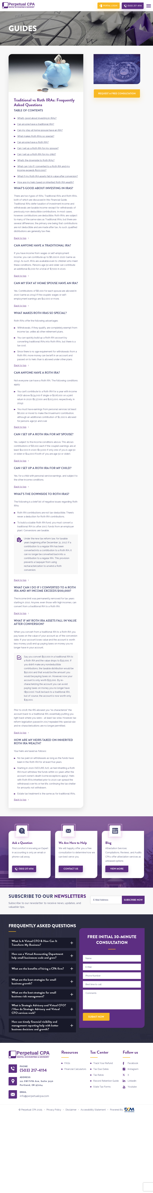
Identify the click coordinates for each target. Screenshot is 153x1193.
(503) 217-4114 (134, 5)
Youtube (132, 1086)
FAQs (67, 1063)
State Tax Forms (102, 1086)
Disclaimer (71, 1109)
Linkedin (132, 1081)
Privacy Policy (53, 1109)
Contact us (71, 869)
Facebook (133, 1063)
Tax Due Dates (101, 1069)
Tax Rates (98, 1075)
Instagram (133, 1069)
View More (117, 869)
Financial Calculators (75, 1069)
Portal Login (110, 5)
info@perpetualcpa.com (34, 1096)
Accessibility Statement (93, 1109)
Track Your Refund (103, 1063)
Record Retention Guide (106, 1081)
